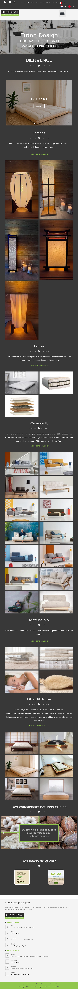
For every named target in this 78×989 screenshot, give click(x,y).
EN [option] (73, 6)
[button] (62, 13)
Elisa (58, 987)
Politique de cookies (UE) (32, 984)
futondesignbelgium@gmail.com (20, 946)
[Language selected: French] (68, 4)
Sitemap (22, 984)
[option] (63, 6)
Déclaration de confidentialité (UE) (49, 984)
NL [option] (65, 6)
